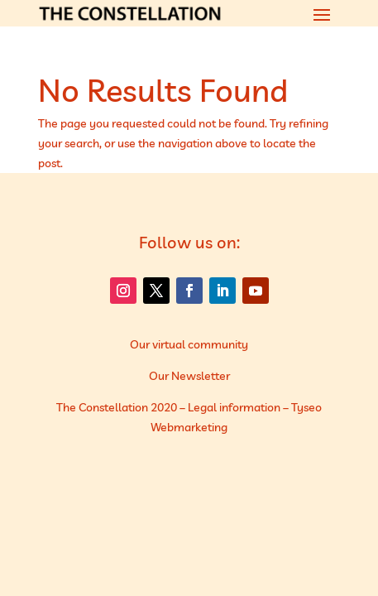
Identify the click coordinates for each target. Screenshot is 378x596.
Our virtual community (189, 344)
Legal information (234, 407)
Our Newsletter (189, 375)
